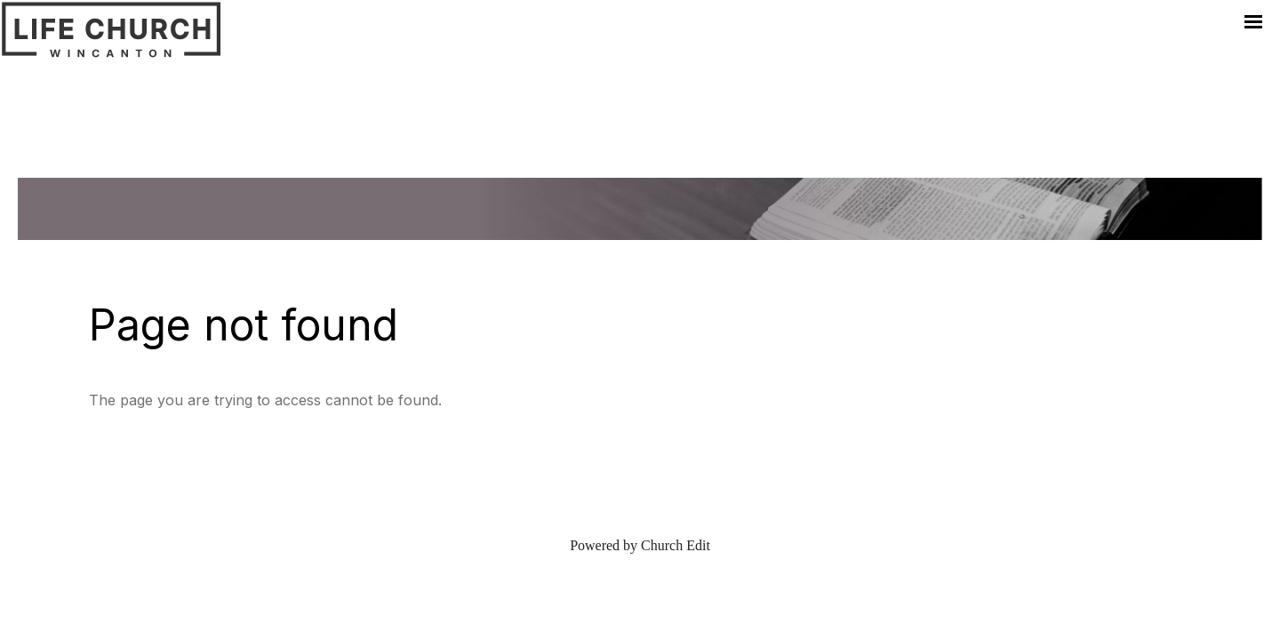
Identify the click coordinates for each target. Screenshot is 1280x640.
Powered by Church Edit (640, 545)
